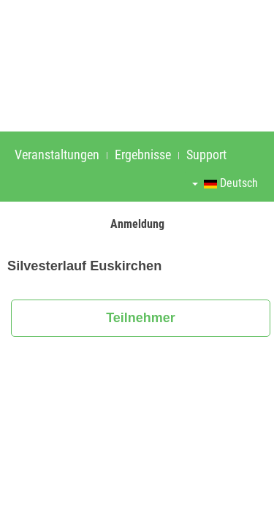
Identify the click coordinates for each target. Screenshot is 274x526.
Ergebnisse (143, 154)
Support (206, 154)
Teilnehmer (140, 317)
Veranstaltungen (57, 154)
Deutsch (225, 183)
